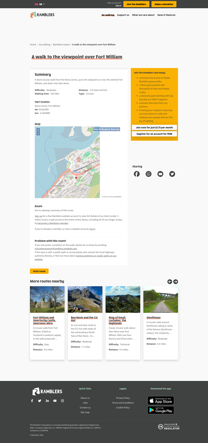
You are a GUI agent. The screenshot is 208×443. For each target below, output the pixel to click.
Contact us (85, 407)
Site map (85, 412)
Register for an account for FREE (154, 133)
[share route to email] (160, 174)
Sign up (38, 216)
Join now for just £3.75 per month (154, 127)
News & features (166, 14)
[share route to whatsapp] (148, 174)
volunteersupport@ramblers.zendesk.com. (56, 248)
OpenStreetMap (108, 197)
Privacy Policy (123, 397)
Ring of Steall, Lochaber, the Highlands (117, 320)
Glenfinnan (154, 317)
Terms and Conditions (123, 402)
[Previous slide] (169, 281)
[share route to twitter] (172, 174)
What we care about (143, 14)
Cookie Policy (123, 407)
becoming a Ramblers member (53, 223)
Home (33, 44)
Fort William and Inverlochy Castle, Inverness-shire (44, 320)
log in (92, 228)
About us (85, 397)
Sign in (118, 5)
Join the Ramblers (136, 4)
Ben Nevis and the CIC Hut (84, 319)
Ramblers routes (61, 44)
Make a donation (164, 4)
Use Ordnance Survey (106, 129)
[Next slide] (175, 281)
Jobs (85, 402)
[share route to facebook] (137, 174)
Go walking (108, 14)
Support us (123, 14)
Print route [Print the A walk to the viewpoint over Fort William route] (39, 271)
